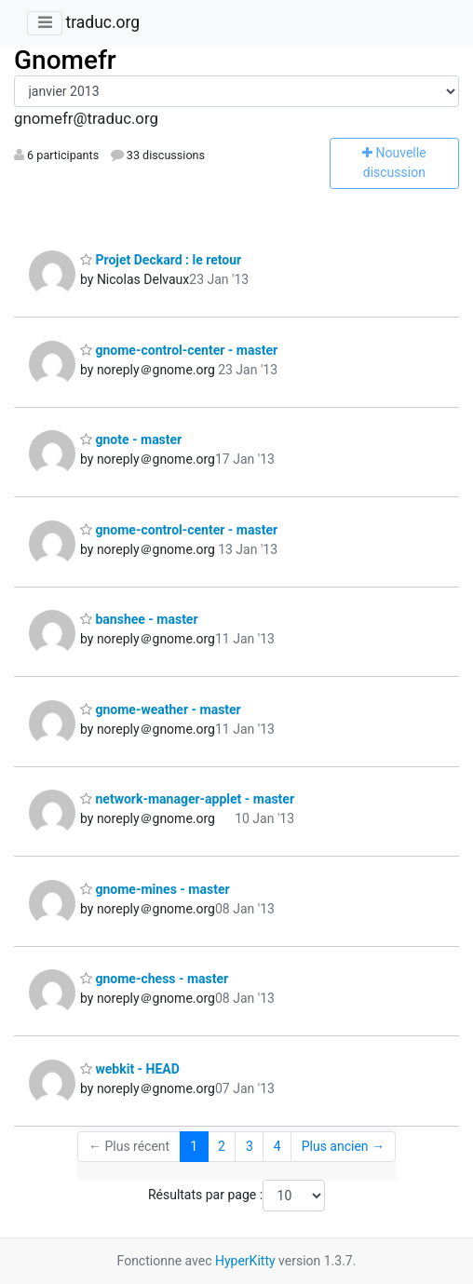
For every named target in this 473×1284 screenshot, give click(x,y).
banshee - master (139, 619)
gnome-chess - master (154, 978)
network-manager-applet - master (187, 798)
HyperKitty (245, 1260)
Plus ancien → (343, 1146)
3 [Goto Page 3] (249, 1146)
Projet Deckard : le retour (160, 259)
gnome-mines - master (155, 889)
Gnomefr (65, 60)
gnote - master (131, 439)
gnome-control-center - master (178, 350)
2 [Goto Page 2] (221, 1146)
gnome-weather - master (160, 709)
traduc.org (102, 22)
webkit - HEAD (130, 1068)
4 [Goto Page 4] (277, 1146)
